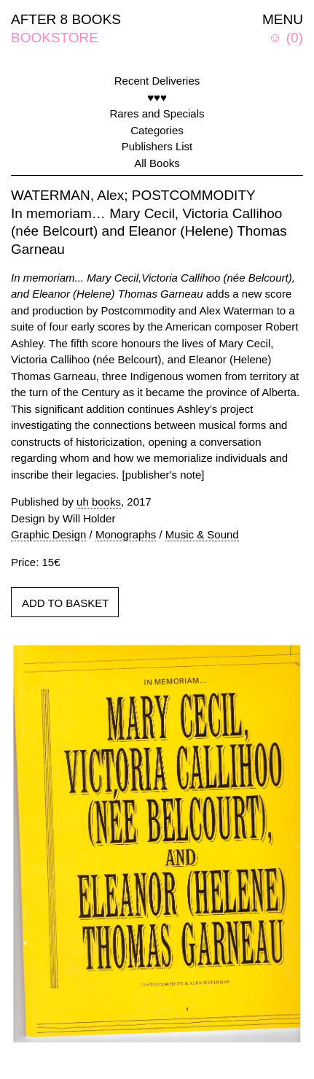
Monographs (125, 534)
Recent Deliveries (157, 80)
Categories (157, 130)
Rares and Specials (156, 113)
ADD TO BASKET (65, 603)
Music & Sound (202, 534)
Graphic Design (48, 534)
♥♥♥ (157, 97)
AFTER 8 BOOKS (66, 19)
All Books (157, 163)
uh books (98, 501)
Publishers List (157, 146)
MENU (282, 19)
